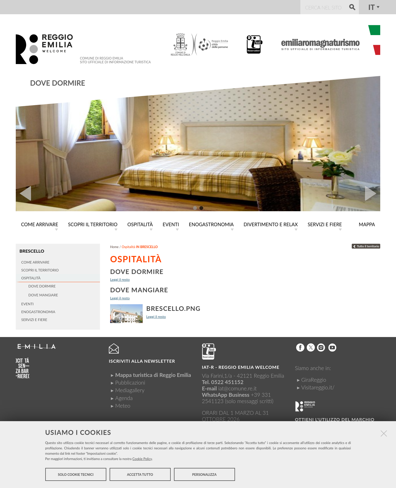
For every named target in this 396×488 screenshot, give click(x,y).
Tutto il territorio (366, 246)
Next (372, 193)
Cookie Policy (142, 459)
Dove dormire (57, 83)
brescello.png (173, 308)
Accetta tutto (140, 475)
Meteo (122, 405)
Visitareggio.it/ (317, 387)
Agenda (124, 398)
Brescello (32, 251)
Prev (23, 193)
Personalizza (204, 475)
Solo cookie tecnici (75, 475)
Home (114, 247)
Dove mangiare (139, 290)
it (371, 7)
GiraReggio (313, 379)
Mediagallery (129, 390)
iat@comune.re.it (237, 388)
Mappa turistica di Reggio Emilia (153, 375)
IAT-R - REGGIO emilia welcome (241, 367)
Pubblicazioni (130, 382)
